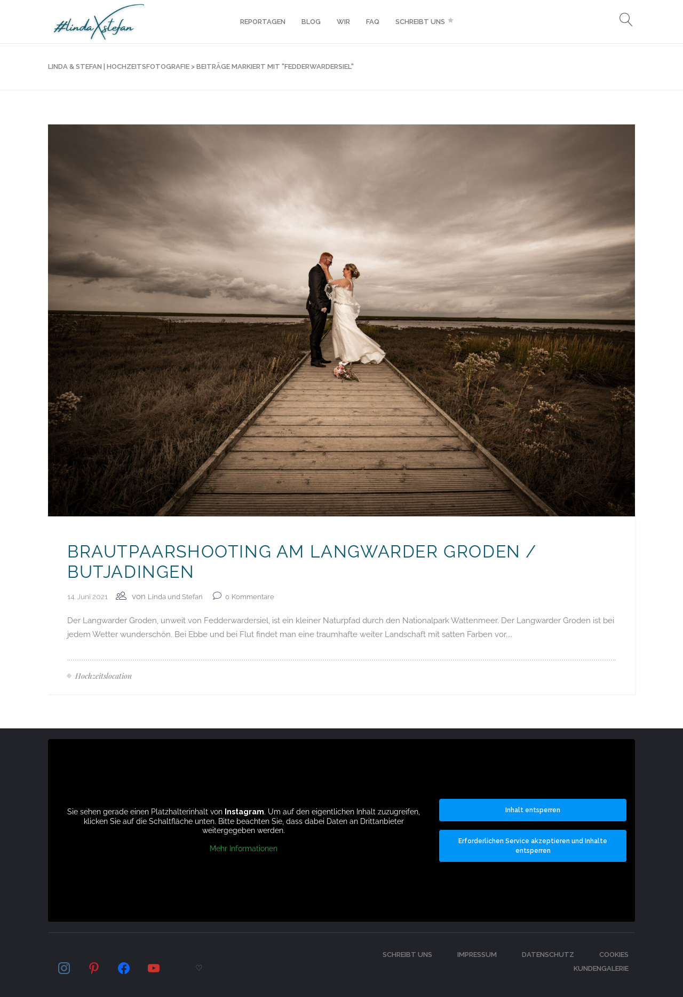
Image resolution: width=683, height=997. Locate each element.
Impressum (477, 955)
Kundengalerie (601, 968)
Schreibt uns (407, 955)
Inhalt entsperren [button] (532, 810)
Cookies (614, 955)
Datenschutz (548, 955)
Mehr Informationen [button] (243, 848)
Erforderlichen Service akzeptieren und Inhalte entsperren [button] (532, 845)
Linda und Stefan (175, 597)
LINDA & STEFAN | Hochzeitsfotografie (118, 66)
